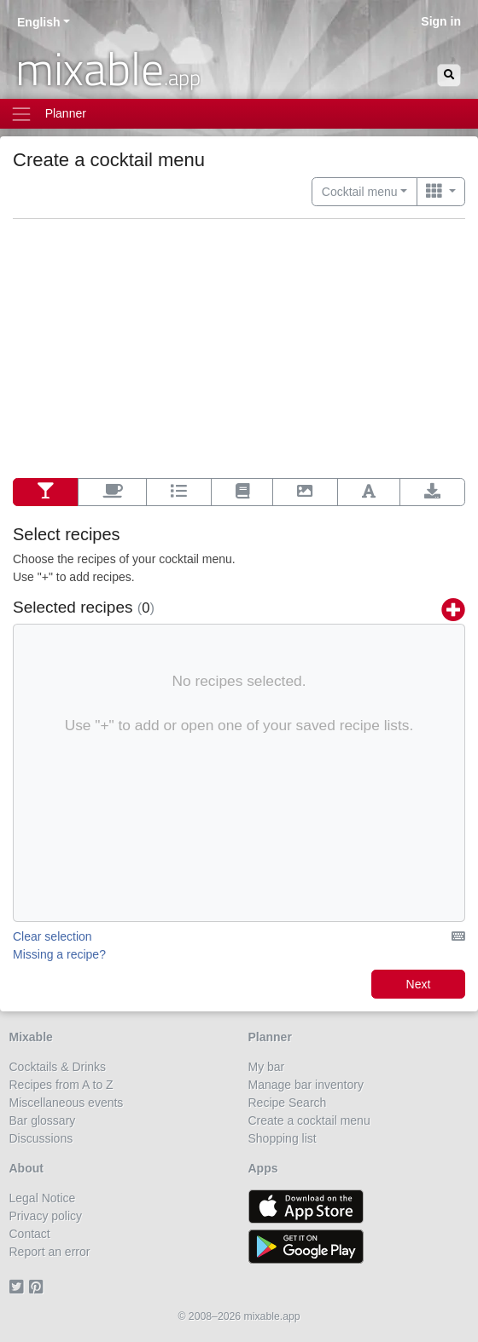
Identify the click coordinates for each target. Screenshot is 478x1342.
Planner (270, 1037)
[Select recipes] (46, 492)
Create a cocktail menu (309, 1120)
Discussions (41, 1138)
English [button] (39, 22)
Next (418, 984)
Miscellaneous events (66, 1102)
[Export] (432, 492)
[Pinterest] (39, 1287)
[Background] (305, 492)
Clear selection (52, 936)
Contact (29, 1234)
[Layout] (242, 492)
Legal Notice (42, 1198)
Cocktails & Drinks (58, 1067)
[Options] (179, 492)
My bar (266, 1067)
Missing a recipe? (59, 954)
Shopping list (282, 1138)
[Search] (449, 75)
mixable (108, 68)
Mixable (31, 1037)
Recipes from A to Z (61, 1084)
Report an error (49, 1251)
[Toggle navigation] (239, 114)
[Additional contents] (112, 492)
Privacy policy (46, 1216)
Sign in (441, 21)
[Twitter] (19, 1287)
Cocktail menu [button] (360, 192)
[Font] (368, 492)
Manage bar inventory (306, 1084)
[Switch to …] (441, 191)
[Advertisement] (239, 350)
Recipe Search (287, 1102)
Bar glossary (42, 1120)
